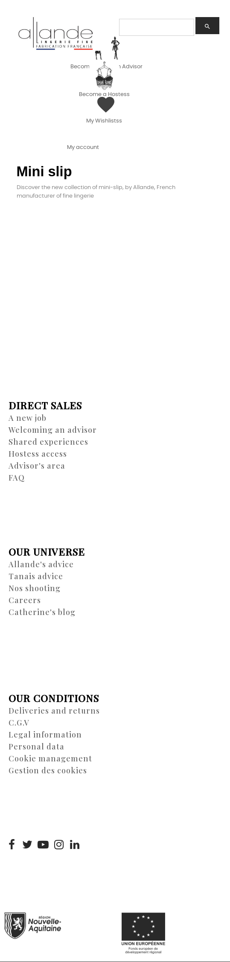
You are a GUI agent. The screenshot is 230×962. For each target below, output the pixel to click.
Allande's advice (41, 564)
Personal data (36, 746)
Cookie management (50, 758)
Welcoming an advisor (53, 430)
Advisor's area (37, 466)
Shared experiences (48, 442)
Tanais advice (36, 576)
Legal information (45, 734)
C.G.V (19, 722)
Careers (25, 600)
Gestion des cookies (48, 770)
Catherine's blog (42, 612)
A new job (28, 418)
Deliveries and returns (54, 710)
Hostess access (38, 454)
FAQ (17, 477)
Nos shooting (35, 588)
